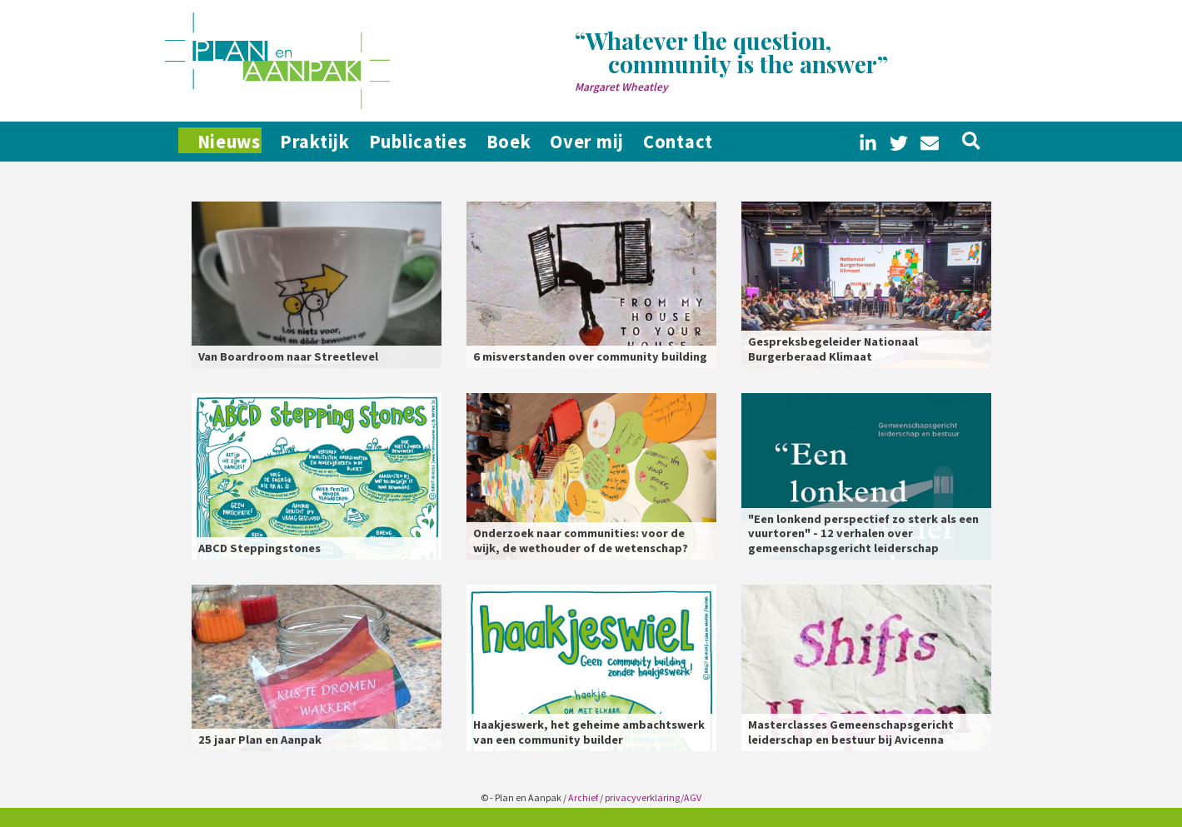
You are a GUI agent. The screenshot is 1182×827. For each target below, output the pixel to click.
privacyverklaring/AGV (653, 797)
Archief (583, 797)
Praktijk (327, 141)
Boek (548, 141)
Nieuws (223, 141)
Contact (746, 141)
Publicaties (444, 141)
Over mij (642, 141)
